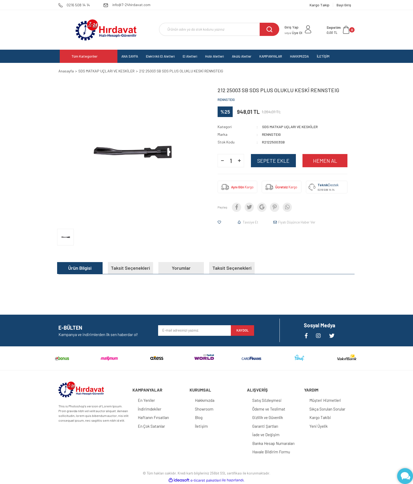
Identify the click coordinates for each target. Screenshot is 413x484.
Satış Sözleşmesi (267, 400)
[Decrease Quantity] (222, 160)
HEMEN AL (325, 160)
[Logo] (106, 29)
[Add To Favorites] (220, 222)
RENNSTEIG (226, 99)
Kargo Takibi (320, 417)
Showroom (204, 409)
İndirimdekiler (149, 409)
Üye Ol (293, 32)
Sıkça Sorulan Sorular (327, 409)
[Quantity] (231, 160)
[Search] (219, 29)
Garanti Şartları (265, 426)
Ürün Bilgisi (79, 268)
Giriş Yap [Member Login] (291, 27)
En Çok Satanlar (151, 426)
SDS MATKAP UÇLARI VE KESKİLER (290, 126)
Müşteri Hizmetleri (325, 400)
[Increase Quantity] (239, 160)
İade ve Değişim (265, 434)
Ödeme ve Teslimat (268, 409)
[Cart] (341, 30)
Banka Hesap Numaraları (273, 443)
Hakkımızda (204, 400)
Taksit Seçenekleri (130, 268)
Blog (199, 417)
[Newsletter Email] (194, 330)
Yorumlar (181, 268)
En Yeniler (146, 400)
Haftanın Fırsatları (153, 417)
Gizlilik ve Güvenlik (267, 417)
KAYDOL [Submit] (242, 330)
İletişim (201, 426)
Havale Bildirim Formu (271, 451)
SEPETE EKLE (273, 160)
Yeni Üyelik (318, 426)
